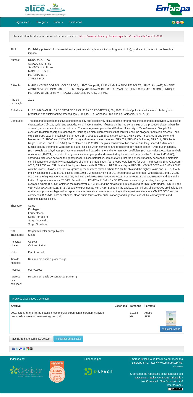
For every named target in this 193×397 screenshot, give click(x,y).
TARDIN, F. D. (36, 78)
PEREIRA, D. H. (37, 74)
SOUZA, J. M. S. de (39, 63)
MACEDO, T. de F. (38, 71)
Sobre (58, 22)
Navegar (42, 22)
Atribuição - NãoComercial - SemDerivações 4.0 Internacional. (162, 381)
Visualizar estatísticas (68, 338)
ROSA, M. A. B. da (39, 59)
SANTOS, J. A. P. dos (40, 67)
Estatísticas (75, 22)
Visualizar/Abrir (171, 328)
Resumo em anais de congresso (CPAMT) (52, 276)
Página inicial (22, 22)
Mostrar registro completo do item (31, 338)
